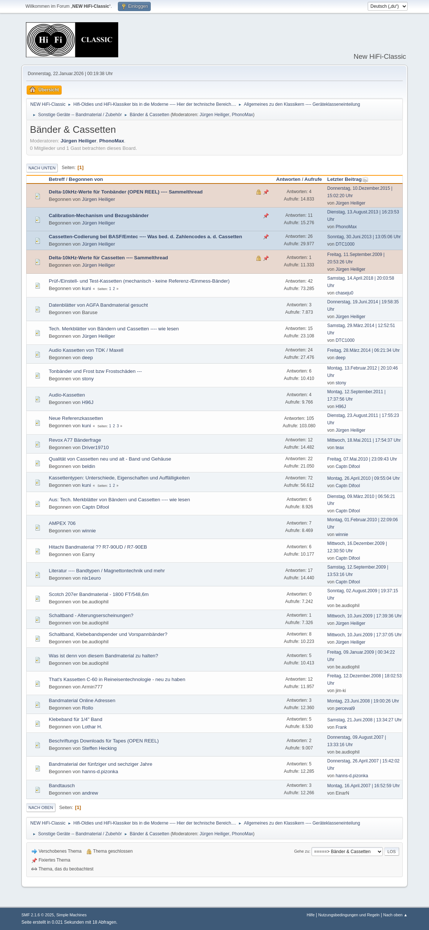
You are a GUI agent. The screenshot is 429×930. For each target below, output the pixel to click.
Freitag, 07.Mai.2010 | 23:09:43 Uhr (362, 459)
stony (88, 378)
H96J (87, 402)
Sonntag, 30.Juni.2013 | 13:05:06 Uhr (364, 236)
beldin (88, 466)
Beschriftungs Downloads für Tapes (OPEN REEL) (104, 741)
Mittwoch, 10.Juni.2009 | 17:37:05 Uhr (364, 634)
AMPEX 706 (62, 523)
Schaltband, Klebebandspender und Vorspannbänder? (108, 634)
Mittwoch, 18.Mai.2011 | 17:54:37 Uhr (364, 440)
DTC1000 (345, 244)
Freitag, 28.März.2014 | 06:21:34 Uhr (363, 350)
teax (340, 447)
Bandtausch (62, 785)
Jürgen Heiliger (214, 114)
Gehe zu (301, 851)
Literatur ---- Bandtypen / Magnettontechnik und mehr (107, 570)
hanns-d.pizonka (100, 771)
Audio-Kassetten (67, 395)
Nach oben (40, 807)
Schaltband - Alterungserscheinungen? (91, 615)
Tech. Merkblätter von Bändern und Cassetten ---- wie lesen (114, 328)
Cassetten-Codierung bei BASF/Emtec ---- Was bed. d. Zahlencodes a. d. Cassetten (145, 236)
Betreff (57, 179)
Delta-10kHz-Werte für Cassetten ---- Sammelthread (108, 257)
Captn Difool (348, 466)
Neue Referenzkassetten (76, 418)
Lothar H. (92, 726)
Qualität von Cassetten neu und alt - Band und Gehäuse (110, 459)
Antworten (288, 179)
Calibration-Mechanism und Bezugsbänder (99, 215)
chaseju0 (344, 293)
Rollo (87, 708)
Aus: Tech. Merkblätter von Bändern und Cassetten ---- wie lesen (119, 499)
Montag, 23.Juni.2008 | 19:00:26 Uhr (363, 701)
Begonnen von (86, 179)
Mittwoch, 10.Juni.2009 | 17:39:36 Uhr (364, 616)
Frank (341, 727)
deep (87, 357)
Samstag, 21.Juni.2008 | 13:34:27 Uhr (364, 719)
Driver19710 (95, 447)
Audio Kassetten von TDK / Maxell (86, 350)
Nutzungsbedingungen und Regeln (348, 915)
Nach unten (41, 168)
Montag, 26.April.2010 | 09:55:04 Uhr (363, 478)
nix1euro (91, 578)
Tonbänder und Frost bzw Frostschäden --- (95, 371)
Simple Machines (71, 915)
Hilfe (311, 915)
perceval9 (345, 708)
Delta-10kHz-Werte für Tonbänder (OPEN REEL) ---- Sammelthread (125, 192)
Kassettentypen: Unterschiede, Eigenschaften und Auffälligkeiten (119, 478)
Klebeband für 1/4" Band (75, 719)
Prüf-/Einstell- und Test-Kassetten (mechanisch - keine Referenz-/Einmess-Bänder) (139, 281)
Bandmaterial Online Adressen (82, 700)
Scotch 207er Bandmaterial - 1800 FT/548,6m (99, 594)
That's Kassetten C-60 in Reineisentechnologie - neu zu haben (117, 679)
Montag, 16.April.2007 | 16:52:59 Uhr (363, 785)
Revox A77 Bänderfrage (75, 440)
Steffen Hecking (99, 748)
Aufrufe (313, 179)
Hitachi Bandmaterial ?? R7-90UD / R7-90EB (98, 547)
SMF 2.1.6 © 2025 (37, 915)
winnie (89, 530)
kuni (86, 288)
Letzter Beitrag (347, 179)
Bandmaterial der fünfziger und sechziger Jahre (100, 764)
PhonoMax (242, 114)
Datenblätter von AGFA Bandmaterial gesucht (98, 305)
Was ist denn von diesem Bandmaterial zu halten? (103, 655)
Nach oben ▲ (395, 915)
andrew (90, 793)
